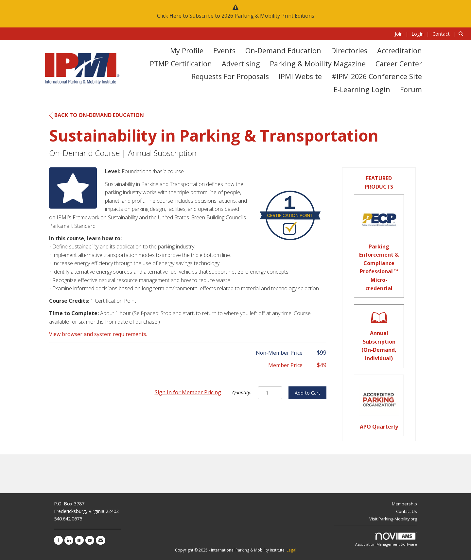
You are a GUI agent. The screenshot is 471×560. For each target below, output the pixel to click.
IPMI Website (300, 76)
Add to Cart (307, 393)
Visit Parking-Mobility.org (393, 519)
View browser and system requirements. (98, 334)
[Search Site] (462, 33)
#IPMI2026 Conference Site (377, 76)
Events (224, 50)
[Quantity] (270, 392)
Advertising (241, 63)
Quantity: (242, 392)
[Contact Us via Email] (100, 540)
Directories (349, 50)
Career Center (398, 63)
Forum (411, 89)
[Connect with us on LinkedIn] (68, 540)
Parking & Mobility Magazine (318, 63)
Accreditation (399, 50)
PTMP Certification (181, 63)
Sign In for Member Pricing (188, 392)
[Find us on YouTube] (89, 540)
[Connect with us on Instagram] (79, 540)
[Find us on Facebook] (58, 540)
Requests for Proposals (230, 76)
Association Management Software (386, 540)
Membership (404, 504)
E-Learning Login (362, 89)
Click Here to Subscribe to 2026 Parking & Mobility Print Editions (235, 15)
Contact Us (406, 511)
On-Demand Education (283, 50)
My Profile (186, 50)
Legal (291, 550)
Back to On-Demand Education (96, 115)
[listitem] (402, 33)
